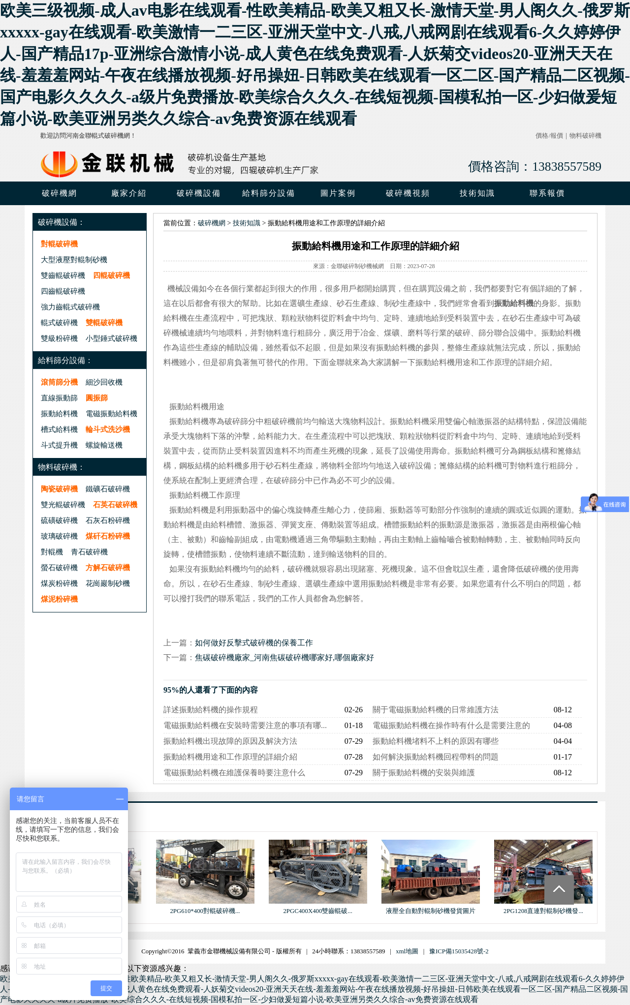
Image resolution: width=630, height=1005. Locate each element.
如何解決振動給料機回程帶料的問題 (436, 757)
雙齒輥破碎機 (63, 275)
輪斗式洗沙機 (108, 429)
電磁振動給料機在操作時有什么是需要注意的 (451, 725)
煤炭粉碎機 (59, 583)
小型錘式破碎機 (111, 338)
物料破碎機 (585, 135)
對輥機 (52, 552)
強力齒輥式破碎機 (70, 307)
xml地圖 (407, 951)
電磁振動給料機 (111, 413)
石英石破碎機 (115, 504)
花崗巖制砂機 (108, 583)
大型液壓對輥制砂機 (74, 259)
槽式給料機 (59, 429)
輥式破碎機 (59, 322)
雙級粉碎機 (59, 338)
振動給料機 (59, 413)
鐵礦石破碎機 (108, 489)
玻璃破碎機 (59, 536)
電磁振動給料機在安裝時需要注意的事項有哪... (245, 725)
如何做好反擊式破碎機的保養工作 (254, 643)
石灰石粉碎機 (108, 520)
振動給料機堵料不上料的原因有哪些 (436, 741)
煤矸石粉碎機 (108, 536)
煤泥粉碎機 (59, 599)
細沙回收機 (104, 382)
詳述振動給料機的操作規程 (210, 709)
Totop (559, 890)
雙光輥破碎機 (63, 504)
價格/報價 (549, 135)
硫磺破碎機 (59, 520)
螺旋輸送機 (104, 445)
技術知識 (246, 223)
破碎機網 (59, 193)
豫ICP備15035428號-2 (459, 951)
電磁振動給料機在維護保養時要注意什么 (234, 772)
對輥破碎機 (59, 244)
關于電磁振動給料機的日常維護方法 (436, 709)
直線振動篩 (59, 398)
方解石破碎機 (108, 567)
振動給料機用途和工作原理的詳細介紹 (230, 757)
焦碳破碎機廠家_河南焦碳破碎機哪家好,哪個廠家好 (284, 657)
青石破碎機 (89, 552)
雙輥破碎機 (104, 322)
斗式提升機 (59, 445)
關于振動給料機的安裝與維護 (424, 772)
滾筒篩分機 (59, 382)
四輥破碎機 (111, 275)
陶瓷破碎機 (59, 489)
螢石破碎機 (59, 567)
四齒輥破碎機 (63, 291)
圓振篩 (97, 398)
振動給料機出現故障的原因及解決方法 (230, 741)
